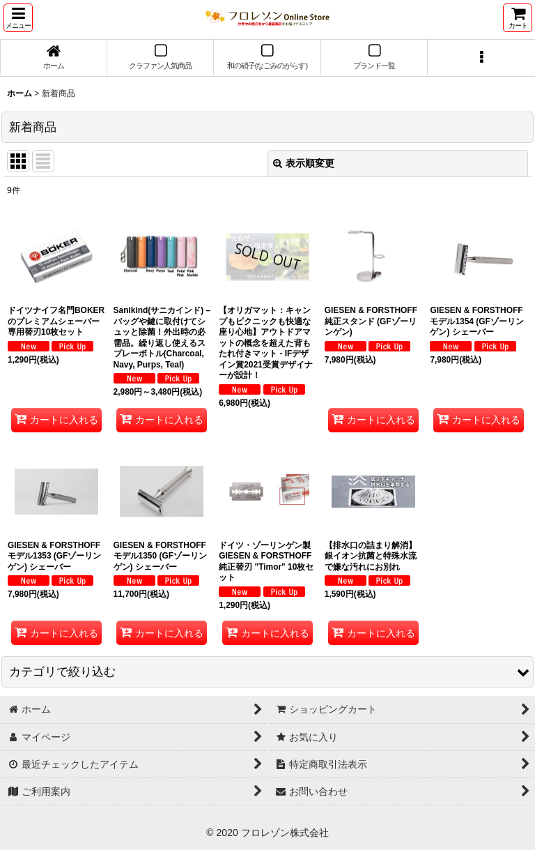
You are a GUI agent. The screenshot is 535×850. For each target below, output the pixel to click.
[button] (18, 17)
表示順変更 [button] (303, 163)
